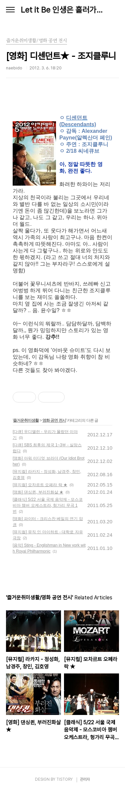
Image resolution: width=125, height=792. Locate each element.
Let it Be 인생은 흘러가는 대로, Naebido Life (62, 10)
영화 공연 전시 (54, 420)
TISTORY (64, 779)
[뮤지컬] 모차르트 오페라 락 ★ (40, 485)
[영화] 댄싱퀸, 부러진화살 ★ (38, 492)
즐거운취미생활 (26, 420)
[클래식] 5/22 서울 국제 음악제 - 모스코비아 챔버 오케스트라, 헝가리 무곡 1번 (48, 505)
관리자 (85, 779)
